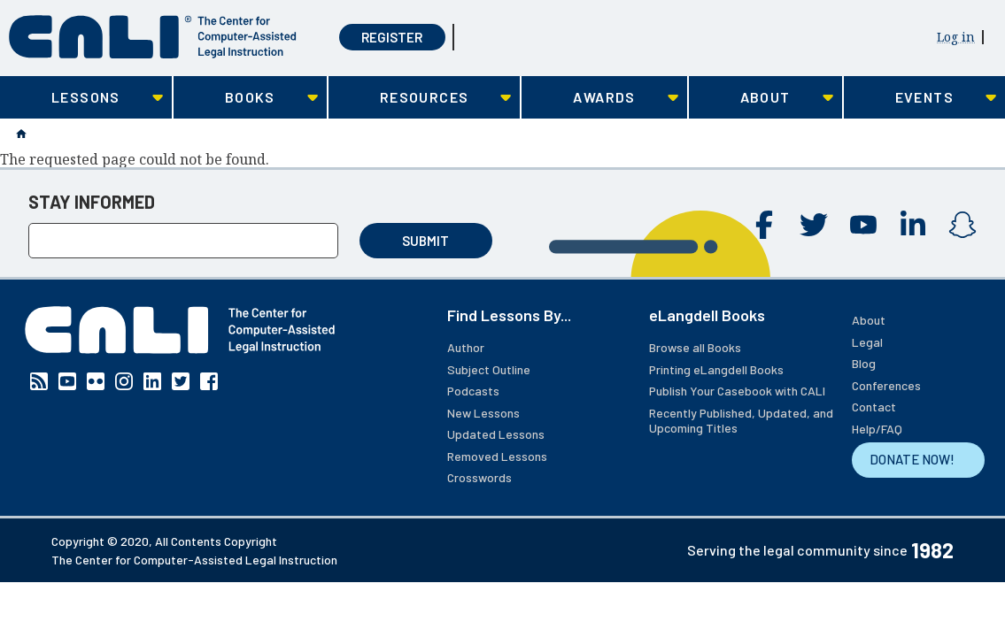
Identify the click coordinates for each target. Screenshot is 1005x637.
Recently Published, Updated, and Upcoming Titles (741, 420)
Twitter (814, 225)
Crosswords (479, 477)
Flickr (95, 381)
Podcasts (473, 390)
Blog (864, 363)
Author (465, 347)
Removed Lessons (497, 456)
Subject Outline (488, 369)
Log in (956, 36)
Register (391, 37)
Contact (874, 406)
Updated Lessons (496, 433)
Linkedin (913, 225)
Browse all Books (695, 347)
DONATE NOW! (912, 459)
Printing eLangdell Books (716, 369)
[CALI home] (153, 36)
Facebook (764, 225)
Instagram (962, 225)
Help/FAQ (877, 428)
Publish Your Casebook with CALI (737, 390)
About (868, 319)
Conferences (886, 385)
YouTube (863, 225)
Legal (867, 341)
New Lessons (483, 412)
